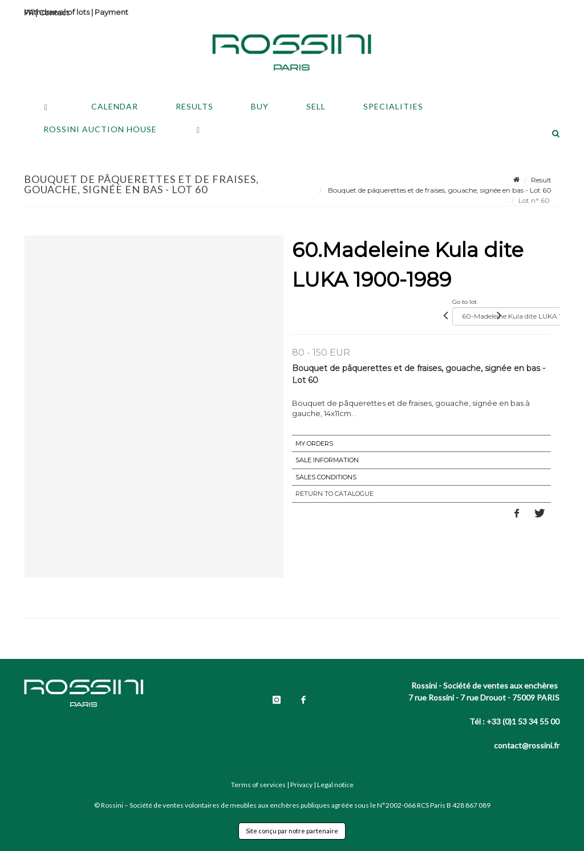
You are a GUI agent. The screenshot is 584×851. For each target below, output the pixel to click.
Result (541, 180)
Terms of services (258, 784)
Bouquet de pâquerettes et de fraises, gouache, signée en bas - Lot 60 (438, 190)
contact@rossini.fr (526, 745)
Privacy (301, 784)
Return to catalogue (334, 494)
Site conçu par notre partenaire (292, 830)
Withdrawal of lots (57, 12)
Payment (111, 12)
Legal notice (335, 784)
